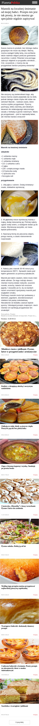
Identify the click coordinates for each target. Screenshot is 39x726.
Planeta (11, 2)
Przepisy (35, 355)
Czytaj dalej (19, 722)
